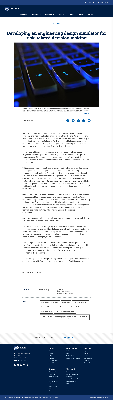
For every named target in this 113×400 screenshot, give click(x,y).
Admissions (35, 14)
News (80, 14)
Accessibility (45, 397)
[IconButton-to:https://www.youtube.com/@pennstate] (24, 364)
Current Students (53, 374)
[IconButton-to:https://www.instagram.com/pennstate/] (15, 364)
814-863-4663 (69, 292)
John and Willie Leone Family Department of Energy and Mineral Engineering (65, 317)
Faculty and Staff (73, 307)
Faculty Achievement (81, 302)
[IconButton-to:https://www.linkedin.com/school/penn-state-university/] (21, 364)
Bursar (68, 353)
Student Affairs (70, 356)
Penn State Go (70, 376)
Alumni (50, 388)
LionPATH (86, 360)
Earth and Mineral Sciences (65, 311)
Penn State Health (53, 360)
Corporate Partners (88, 363)
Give (90, 2)
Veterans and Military (54, 381)
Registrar (68, 351)
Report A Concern (103, 2)
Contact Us (51, 363)
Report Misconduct (71, 381)
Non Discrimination (36, 397)
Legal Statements (54, 397)
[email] (83, 121)
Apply (94, 2)
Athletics (71, 14)
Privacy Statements (26, 397)
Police (68, 383)
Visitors (50, 383)
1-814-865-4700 (22, 360)
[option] (20, 360)
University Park (46, 311)
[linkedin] (78, 121)
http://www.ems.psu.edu (65, 293)
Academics (22, 14)
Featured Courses (47, 307)
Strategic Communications (72, 379)
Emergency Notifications (72, 374)
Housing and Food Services (73, 358)
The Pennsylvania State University (12, 397)
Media (50, 391)
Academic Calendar (88, 358)
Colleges (51, 356)
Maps (85, 351)
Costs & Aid (48, 14)
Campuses (51, 358)
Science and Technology (49, 302)
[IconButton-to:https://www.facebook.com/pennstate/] (18, 364)
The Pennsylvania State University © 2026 (98, 397)
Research (61, 14)
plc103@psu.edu (62, 290)
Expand (86, 114)
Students (60, 307)
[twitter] (73, 121)
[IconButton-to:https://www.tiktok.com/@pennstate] (27, 364)
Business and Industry (54, 379)
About (90, 14)
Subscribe (68, 338)
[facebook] (67, 121)
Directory (86, 353)
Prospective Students (54, 372)
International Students (54, 376)
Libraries (86, 356)
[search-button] (85, 2)
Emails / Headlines (70, 372)
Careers (51, 353)
